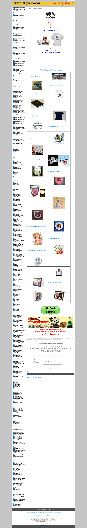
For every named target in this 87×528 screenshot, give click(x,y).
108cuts (38, 512)
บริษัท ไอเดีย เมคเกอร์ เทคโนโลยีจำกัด (34, 377)
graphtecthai (42, 512)
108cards (53, 512)
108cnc (46, 512)
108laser (35, 512)
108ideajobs (28, 512)
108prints (32, 512)
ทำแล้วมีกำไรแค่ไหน (31, 376)
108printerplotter (57, 512)
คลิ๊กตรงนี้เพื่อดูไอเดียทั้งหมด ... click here (50, 70)
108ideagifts (49, 512)
